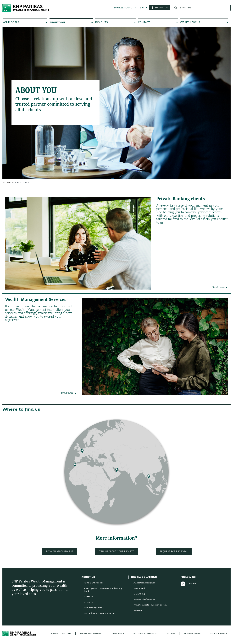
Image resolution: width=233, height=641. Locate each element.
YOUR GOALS (11, 22)
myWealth (139, 610)
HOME (6, 182)
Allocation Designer (144, 583)
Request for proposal (174, 551)
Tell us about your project (116, 551)
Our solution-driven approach (100, 613)
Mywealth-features (144, 599)
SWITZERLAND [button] (125, 7)
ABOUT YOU (57, 22)
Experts (88, 602)
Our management (94, 608)
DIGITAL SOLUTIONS (144, 577)
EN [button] (143, 7)
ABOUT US (88, 577)
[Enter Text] (202, 8)
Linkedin (188, 584)
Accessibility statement (145, 633)
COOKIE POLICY (117, 633)
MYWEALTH (162, 7)
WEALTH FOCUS (190, 22)
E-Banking (139, 594)
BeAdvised (139, 588)
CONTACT (144, 22)
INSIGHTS (101, 22)
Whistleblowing (192, 633)
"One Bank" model (94, 583)
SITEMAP (171, 633)
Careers (88, 597)
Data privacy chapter (91, 633)
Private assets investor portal (150, 605)
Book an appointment (59, 551)
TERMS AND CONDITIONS (59, 633)
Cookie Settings (219, 633)
